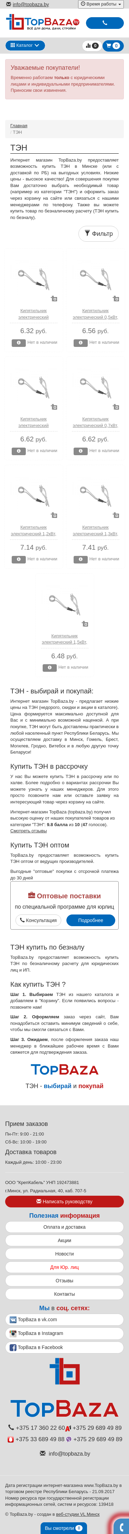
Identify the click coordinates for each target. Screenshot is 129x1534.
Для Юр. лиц (64, 1267)
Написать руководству (64, 1201)
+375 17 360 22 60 (36, 1428)
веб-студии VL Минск (78, 1514)
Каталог (22, 45)
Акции (64, 1240)
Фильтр (98, 233)
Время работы (101, 4)
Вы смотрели (64, 1528)
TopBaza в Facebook (36, 1347)
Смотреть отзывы (28, 830)
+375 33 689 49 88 (36, 1439)
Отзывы (64, 1280)
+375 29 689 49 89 (93, 1428)
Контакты (64, 1294)
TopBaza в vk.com (33, 1319)
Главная (18, 125)
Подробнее (90, 920)
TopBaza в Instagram (36, 1333)
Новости (64, 1254)
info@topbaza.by (27, 4)
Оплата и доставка (64, 1227)
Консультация (38, 920)
